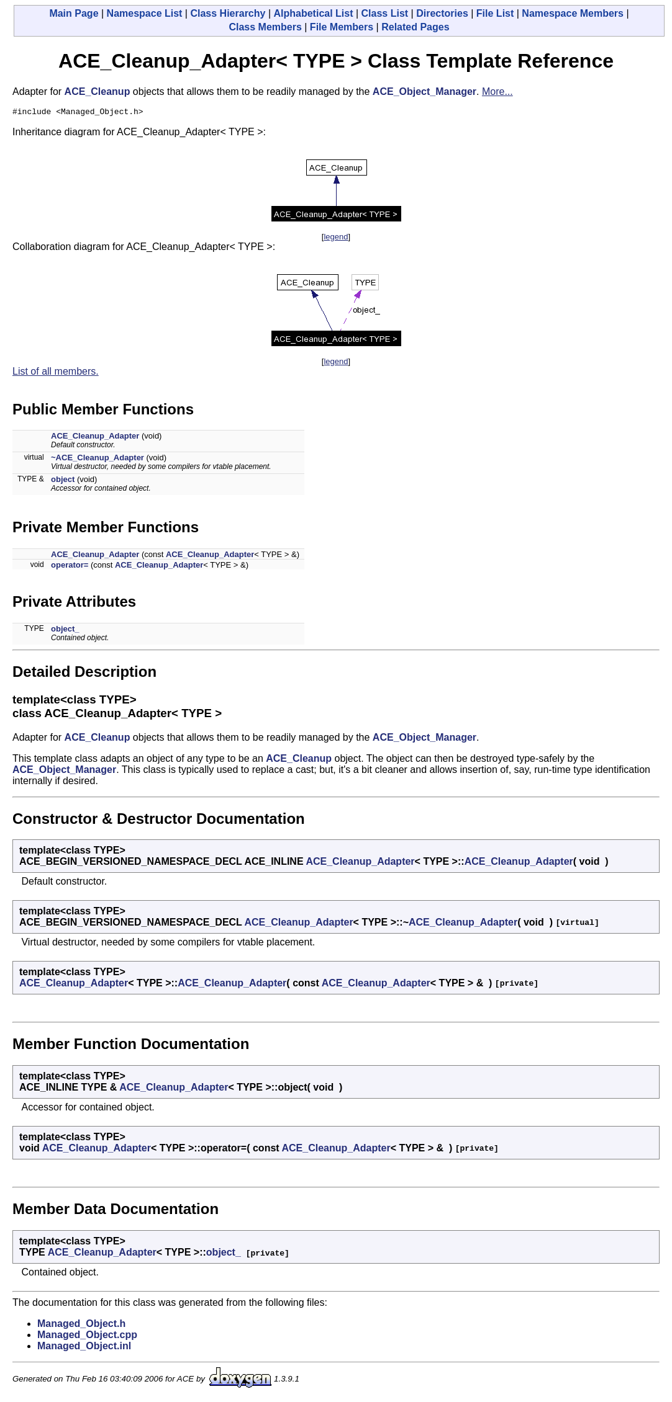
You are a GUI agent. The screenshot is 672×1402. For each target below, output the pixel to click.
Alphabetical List (313, 13)
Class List (385, 13)
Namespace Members (573, 13)
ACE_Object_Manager (424, 91)
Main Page (73, 13)
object (63, 481)
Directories (442, 13)
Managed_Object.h (81, 1325)
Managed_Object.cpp (87, 1336)
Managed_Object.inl (84, 1347)
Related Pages (415, 27)
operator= (69, 566)
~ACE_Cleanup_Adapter (97, 459)
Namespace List (145, 13)
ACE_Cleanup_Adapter (95, 437)
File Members (341, 27)
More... (497, 91)
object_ (65, 630)
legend (336, 238)
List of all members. (55, 373)
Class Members (265, 27)
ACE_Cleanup (97, 91)
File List (495, 13)
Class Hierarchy (227, 13)
